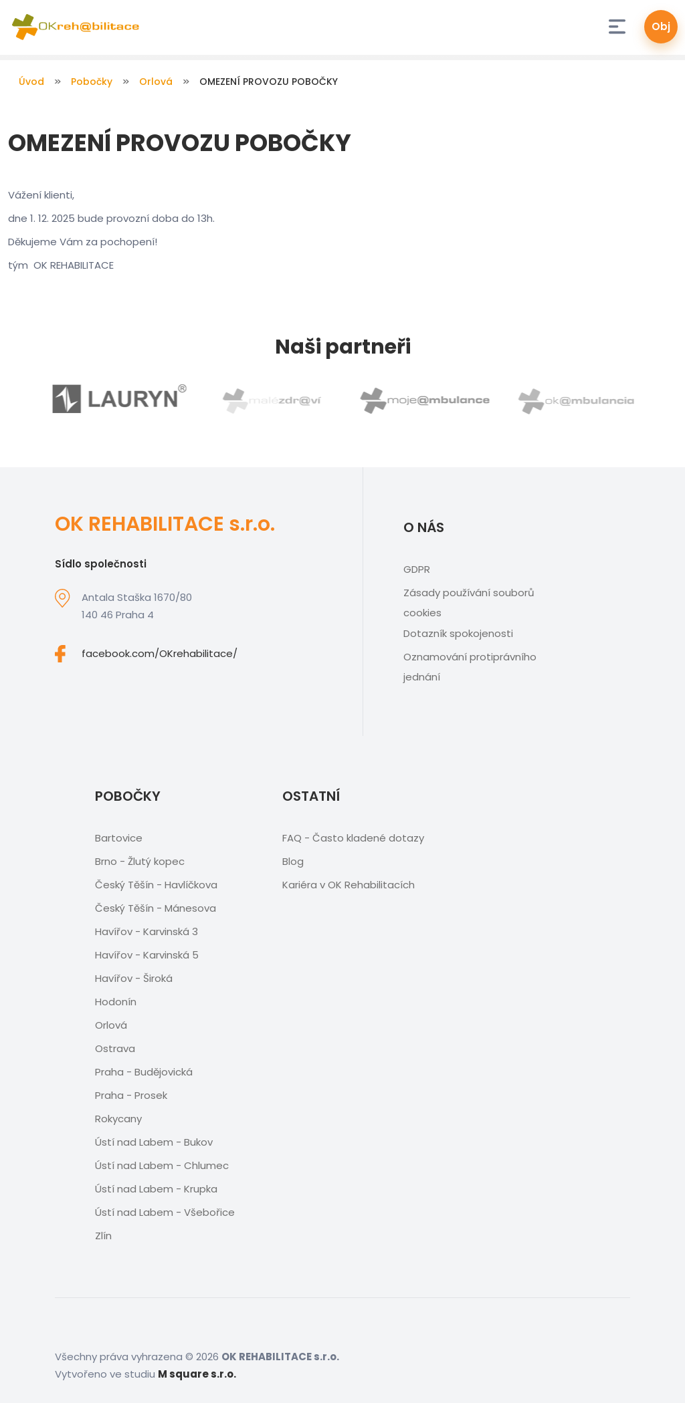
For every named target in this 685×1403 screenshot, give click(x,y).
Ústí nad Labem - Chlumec (162, 1165)
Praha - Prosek (131, 1095)
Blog (293, 861)
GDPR (416, 569)
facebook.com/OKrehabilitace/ (159, 653)
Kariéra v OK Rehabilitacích (348, 885)
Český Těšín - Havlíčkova (156, 885)
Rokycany (118, 1119)
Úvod (31, 81)
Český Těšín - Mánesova (155, 908)
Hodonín (115, 1002)
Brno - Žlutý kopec (140, 861)
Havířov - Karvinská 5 (147, 955)
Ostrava (115, 1048)
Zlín (103, 1236)
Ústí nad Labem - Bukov (154, 1142)
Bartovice (118, 838)
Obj (661, 26)
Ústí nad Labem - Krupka (156, 1189)
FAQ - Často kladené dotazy (353, 838)
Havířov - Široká (134, 978)
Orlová (156, 81)
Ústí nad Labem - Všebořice (165, 1212)
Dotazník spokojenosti (458, 633)
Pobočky (91, 81)
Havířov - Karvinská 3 (146, 931)
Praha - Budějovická (144, 1072)
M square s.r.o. (197, 1374)
